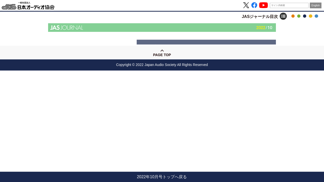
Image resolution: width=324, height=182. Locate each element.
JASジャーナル (304, 16)
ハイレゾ (310, 16)
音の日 (298, 16)
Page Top (162, 55)
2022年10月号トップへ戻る (162, 177)
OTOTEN (293, 16)
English (316, 5)
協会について (316, 16)
